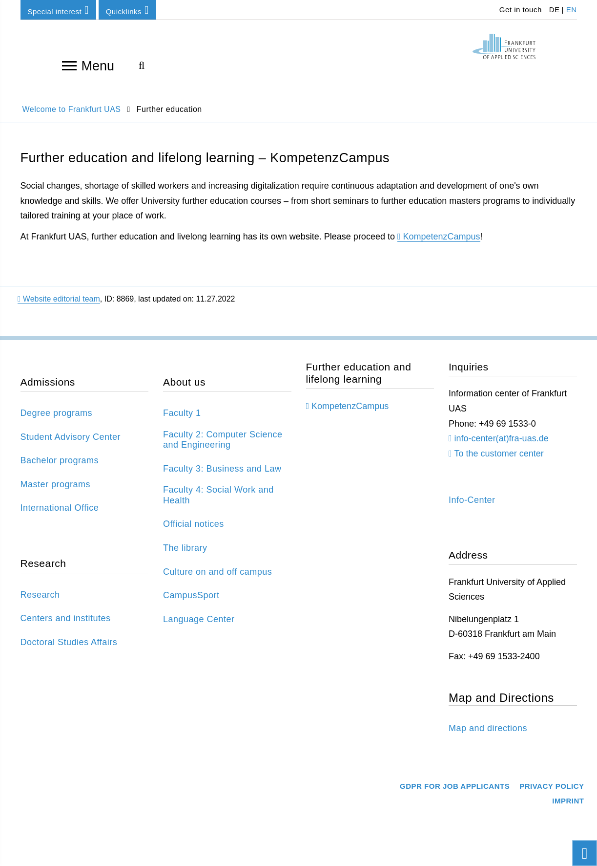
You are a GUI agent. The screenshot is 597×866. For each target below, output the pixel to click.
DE (554, 9)
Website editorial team (59, 299)
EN (571, 9)
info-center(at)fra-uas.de (501, 438)
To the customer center (499, 453)
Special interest (58, 10)
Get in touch (519, 9)
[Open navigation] (69, 65)
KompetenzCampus (441, 236)
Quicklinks (127, 10)
